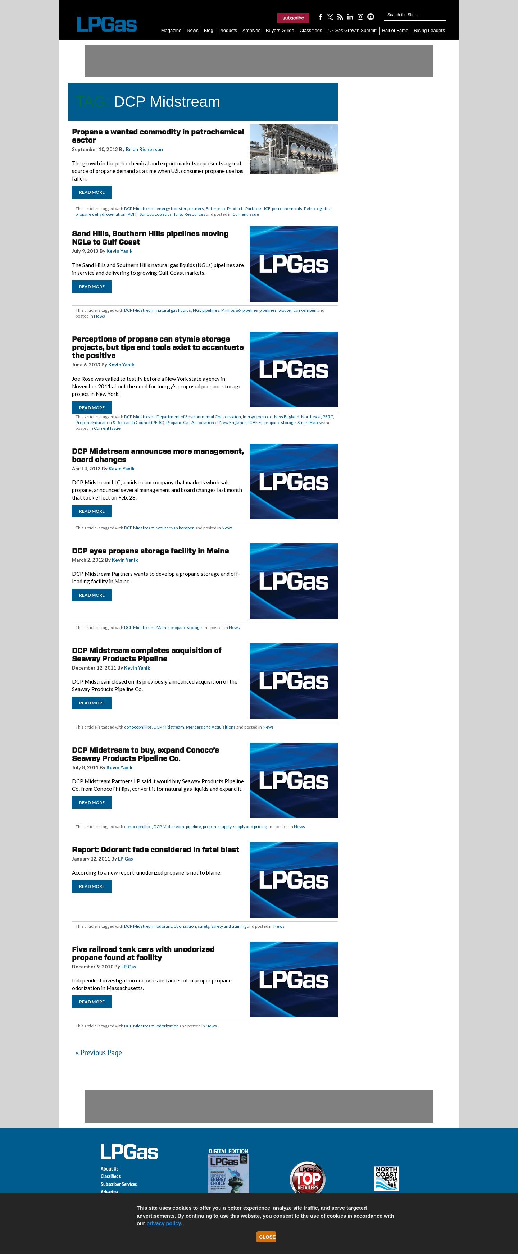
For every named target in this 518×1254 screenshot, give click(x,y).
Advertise (109, 1192)
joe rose (264, 416)
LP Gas (125, 859)
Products (228, 30)
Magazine (171, 30)
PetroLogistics (318, 208)
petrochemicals (287, 208)
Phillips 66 (231, 310)
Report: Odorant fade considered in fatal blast (155, 849)
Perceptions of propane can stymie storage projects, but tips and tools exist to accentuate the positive (158, 347)
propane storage (280, 422)
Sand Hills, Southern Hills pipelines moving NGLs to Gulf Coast (150, 237)
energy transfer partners (180, 208)
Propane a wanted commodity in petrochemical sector (158, 136)
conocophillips (138, 727)
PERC (328, 416)
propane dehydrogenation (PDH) (107, 214)
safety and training (228, 926)
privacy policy (163, 1223)
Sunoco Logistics (156, 214)
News (193, 30)
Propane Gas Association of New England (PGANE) (214, 422)
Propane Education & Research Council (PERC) (120, 422)
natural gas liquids (173, 310)
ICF (267, 208)
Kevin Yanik (119, 251)
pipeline (250, 310)
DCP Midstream (139, 208)
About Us (109, 1168)
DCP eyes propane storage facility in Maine (150, 551)
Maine (162, 627)
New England (286, 416)
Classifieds (311, 30)
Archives (251, 30)
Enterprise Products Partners (234, 208)
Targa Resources (189, 214)
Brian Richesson (144, 149)
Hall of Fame (395, 30)
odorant (164, 926)
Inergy (249, 416)
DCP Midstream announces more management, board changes (158, 455)
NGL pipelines (206, 310)
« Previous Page (99, 1052)
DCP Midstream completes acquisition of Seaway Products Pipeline (146, 654)
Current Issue (245, 214)
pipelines (268, 310)
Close (267, 1237)
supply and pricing (250, 826)
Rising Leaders (429, 30)
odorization (185, 926)
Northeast (311, 416)
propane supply (217, 826)
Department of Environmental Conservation (198, 416)
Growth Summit (352, 30)
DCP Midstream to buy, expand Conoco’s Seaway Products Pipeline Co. (145, 754)
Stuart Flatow (310, 422)
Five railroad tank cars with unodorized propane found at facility (143, 953)
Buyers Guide (280, 30)
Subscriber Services (119, 1184)
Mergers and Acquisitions (211, 727)
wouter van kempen (297, 310)
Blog (208, 30)
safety (203, 926)
